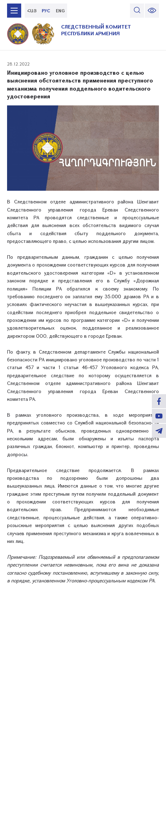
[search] (137, 11)
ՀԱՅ (32, 10)
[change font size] (152, 11)
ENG (60, 10)
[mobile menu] (14, 11)
